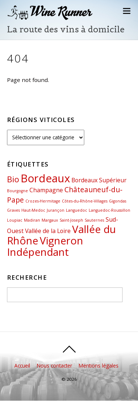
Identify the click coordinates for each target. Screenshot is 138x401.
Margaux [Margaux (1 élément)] (50, 220)
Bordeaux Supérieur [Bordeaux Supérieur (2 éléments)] (99, 180)
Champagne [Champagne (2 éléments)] (46, 190)
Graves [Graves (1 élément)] (13, 210)
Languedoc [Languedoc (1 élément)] (76, 210)
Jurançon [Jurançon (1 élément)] (55, 210)
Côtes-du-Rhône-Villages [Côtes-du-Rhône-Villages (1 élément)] (84, 201)
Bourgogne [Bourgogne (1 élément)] (17, 190)
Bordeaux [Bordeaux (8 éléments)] (45, 178)
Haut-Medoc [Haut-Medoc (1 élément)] (33, 210)
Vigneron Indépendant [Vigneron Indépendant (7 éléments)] (45, 246)
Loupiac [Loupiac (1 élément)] (14, 220)
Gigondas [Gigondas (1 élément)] (117, 201)
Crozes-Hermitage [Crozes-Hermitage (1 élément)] (42, 201)
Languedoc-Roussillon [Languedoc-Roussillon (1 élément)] (109, 210)
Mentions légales (98, 365)
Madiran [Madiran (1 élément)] (32, 220)
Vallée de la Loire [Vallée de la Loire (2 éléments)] (48, 231)
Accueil (22, 365)
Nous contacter (54, 365)
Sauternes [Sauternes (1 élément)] (94, 220)
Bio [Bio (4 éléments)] (13, 179)
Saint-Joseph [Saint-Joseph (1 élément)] (71, 220)
